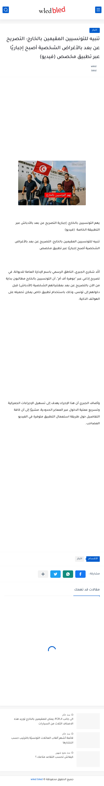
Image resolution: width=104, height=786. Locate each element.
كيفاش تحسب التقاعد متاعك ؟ (54, 757)
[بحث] (6, 10)
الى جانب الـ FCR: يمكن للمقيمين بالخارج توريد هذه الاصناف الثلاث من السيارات (43, 721)
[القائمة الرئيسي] (98, 10)
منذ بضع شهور (62, 752)
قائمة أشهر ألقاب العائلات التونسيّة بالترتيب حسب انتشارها (42, 740)
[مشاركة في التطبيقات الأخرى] (43, 574)
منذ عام (66, 714)
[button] (80, 574)
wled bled (37, 779)
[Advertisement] (52, 114)
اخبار (94, 30)
